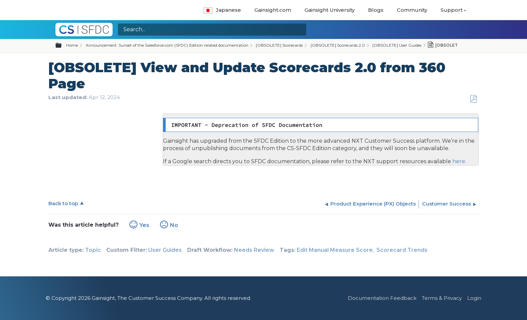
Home (72, 45)
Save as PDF (473, 99)
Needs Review (254, 250)
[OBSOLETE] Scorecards (279, 45)
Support (451, 10)
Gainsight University (330, 10)
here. (458, 161)
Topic (93, 250)
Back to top (63, 203)
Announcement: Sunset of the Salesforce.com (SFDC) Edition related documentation (167, 45)
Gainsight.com (272, 10)
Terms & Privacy (442, 298)
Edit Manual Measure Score (335, 250)
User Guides (165, 250)
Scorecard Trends (402, 250)
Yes (144, 225)
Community (412, 10)
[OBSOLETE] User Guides (396, 45)
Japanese (222, 10)
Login (474, 298)
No (174, 225)
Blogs (375, 10)
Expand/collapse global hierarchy (63, 45)
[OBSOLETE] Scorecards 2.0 (338, 45)
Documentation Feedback (382, 298)
